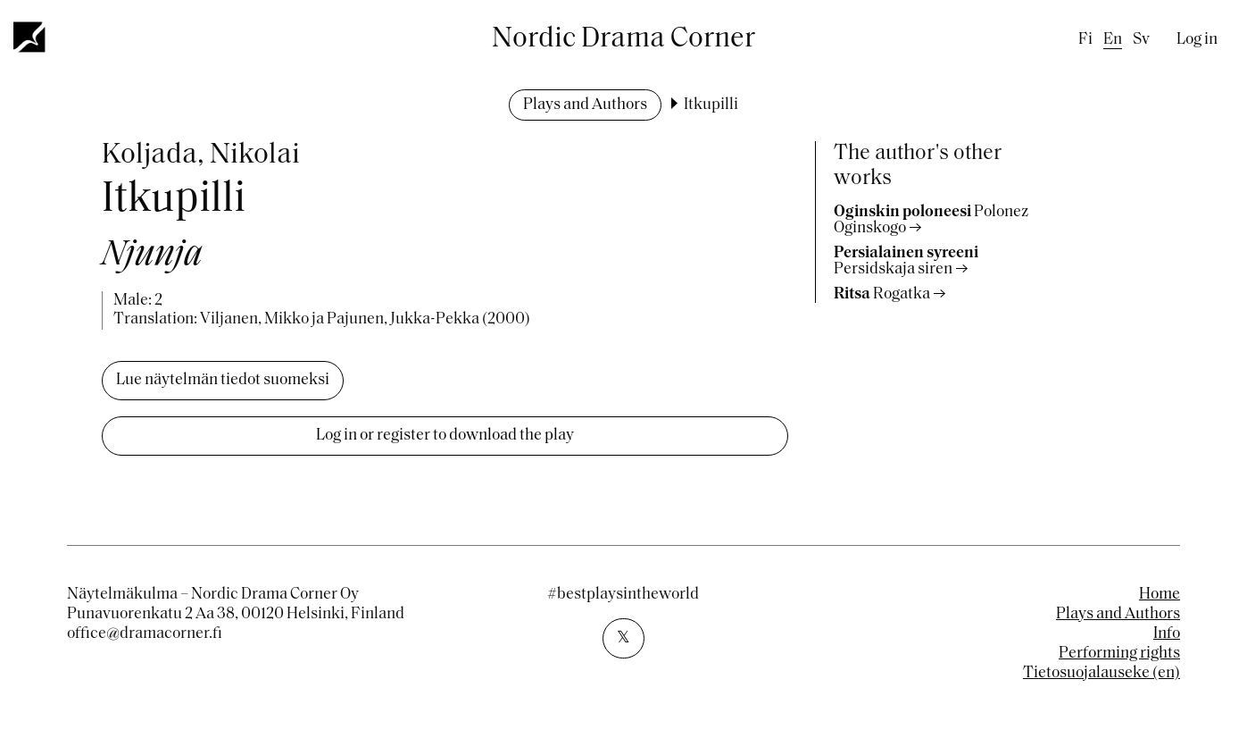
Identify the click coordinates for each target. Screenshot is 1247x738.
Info (1166, 633)
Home (1159, 594)
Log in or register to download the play (445, 435)
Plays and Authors (585, 104)
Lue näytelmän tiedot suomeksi (222, 380)
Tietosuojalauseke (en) (1101, 673)
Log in (1197, 39)
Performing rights (1119, 653)
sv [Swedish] (1141, 39)
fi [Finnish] (1085, 39)
